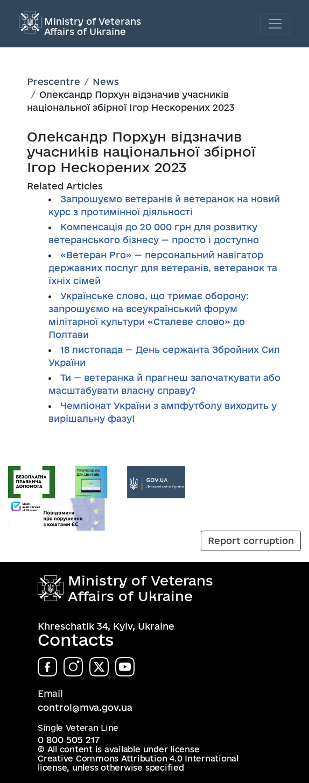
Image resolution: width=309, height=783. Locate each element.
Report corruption (251, 540)
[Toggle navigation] (275, 23)
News (106, 81)
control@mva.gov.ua (85, 707)
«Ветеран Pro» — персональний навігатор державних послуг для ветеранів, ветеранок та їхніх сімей (162, 268)
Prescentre (53, 81)
